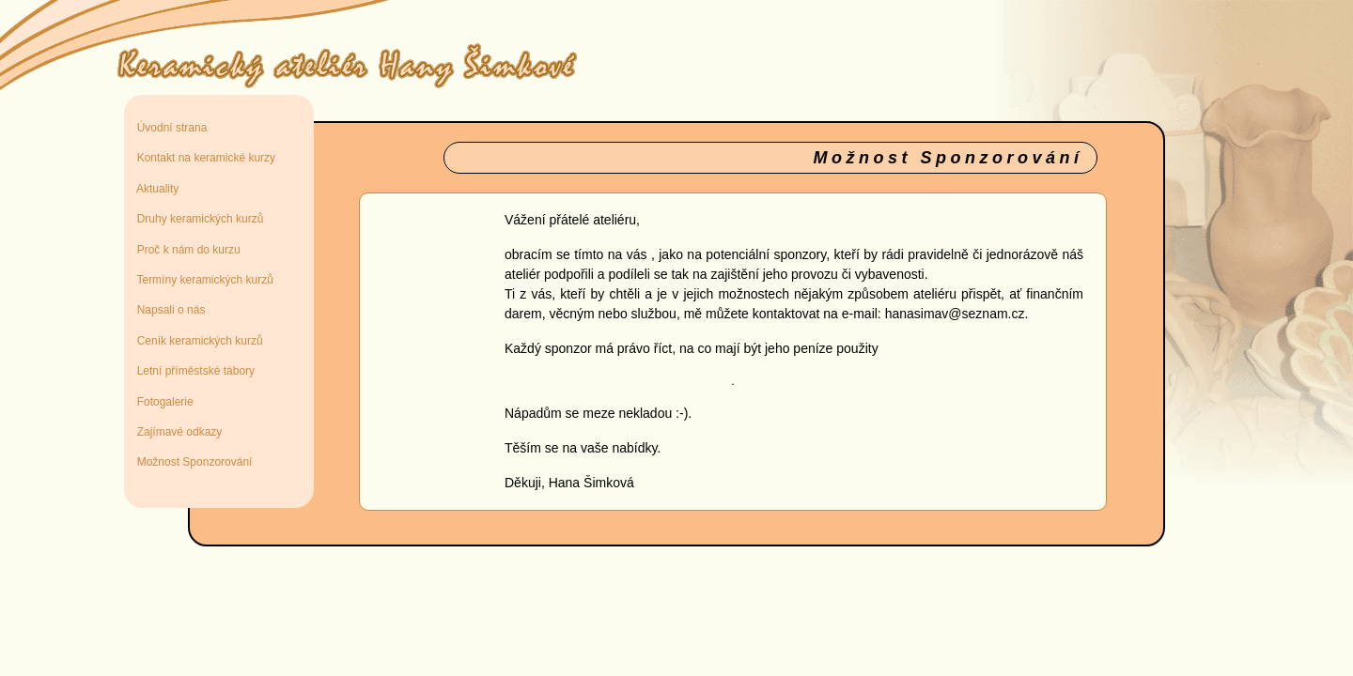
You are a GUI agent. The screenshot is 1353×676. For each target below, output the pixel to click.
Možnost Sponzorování (191, 462)
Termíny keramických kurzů (202, 279)
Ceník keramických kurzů (197, 340)
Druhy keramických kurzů (197, 218)
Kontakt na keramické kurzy (203, 157)
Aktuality (155, 188)
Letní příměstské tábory (193, 370)
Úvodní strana (169, 127)
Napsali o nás (168, 309)
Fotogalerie (162, 401)
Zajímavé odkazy (176, 431)
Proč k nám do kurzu (186, 249)
